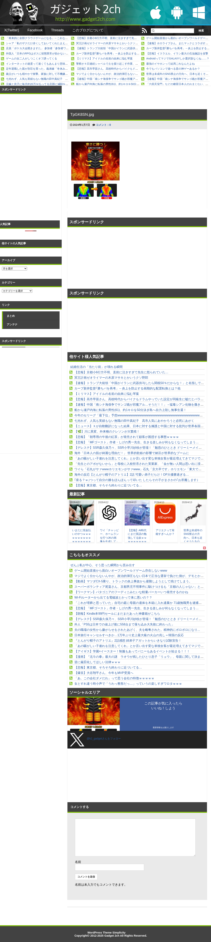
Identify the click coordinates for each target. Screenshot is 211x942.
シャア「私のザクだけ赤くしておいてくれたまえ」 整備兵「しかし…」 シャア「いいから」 (64, 43)
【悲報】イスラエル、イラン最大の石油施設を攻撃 (177, 53)
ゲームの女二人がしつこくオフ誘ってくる (31, 58)
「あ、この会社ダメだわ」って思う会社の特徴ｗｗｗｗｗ (114, 678)
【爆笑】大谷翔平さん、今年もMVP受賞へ (103, 672)
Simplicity (118, 932)
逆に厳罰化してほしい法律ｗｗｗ (97, 662)
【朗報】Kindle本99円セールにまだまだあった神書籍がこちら (117, 613)
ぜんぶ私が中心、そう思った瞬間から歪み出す (102, 565)
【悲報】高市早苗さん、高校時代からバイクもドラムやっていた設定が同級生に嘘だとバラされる (135, 68)
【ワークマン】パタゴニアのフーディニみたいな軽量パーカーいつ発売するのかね (131, 592)
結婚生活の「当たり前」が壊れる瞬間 (96, 366)
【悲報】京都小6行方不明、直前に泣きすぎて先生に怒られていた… (117, 38)
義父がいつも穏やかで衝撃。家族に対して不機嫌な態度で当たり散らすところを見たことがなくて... (66, 73)
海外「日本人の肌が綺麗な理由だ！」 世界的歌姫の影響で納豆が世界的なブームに (131, 453)
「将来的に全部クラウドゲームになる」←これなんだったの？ (43, 38)
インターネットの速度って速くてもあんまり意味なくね (39, 63)
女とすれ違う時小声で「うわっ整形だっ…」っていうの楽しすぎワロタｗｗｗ (128, 683)
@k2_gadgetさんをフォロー (104, 738)
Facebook (35, 30)
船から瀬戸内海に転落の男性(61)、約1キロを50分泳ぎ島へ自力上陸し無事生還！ (125, 84)
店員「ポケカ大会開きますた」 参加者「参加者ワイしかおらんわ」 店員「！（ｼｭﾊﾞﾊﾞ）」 (60, 48)
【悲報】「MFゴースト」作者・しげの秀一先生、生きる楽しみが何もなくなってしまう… (136, 442)
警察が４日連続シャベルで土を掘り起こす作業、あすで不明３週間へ (117, 63)
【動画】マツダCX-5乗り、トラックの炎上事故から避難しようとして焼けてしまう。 (133, 581)
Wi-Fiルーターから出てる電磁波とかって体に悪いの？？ (113, 597)
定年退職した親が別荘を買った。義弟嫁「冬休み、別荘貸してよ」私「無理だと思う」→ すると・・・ (68, 68)
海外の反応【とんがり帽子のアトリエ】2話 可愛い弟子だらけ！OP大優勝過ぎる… (131, 474)
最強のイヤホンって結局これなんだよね (170, 63)
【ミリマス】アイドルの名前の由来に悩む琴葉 (104, 58)
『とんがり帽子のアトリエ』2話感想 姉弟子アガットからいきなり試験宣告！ (127, 640)
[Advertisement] (102, 258)
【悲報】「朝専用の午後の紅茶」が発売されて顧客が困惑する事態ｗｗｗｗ (126, 436)
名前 (78, 862)
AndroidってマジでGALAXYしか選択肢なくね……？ (177, 58)
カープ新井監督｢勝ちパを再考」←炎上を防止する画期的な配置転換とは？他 (122, 53)
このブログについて (87, 30)
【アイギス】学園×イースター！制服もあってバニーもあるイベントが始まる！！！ (132, 651)
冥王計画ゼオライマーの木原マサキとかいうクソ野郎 (108, 43)
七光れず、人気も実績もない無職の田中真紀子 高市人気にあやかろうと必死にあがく (58, 78)
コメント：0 (103, 124)
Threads (57, 30)
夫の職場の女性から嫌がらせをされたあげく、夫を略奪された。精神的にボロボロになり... (137, 629)
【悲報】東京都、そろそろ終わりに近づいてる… (108, 485)
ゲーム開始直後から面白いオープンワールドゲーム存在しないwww (120, 570)
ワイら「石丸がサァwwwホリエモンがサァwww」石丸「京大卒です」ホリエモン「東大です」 (139, 469)
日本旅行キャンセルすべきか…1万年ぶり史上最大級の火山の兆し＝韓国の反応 (129, 635)
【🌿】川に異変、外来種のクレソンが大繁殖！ (107, 431)
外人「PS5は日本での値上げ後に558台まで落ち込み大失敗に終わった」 (124, 624)
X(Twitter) (11, 30)
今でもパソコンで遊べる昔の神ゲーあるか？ (173, 68)
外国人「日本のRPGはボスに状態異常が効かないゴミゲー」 (42, 53)
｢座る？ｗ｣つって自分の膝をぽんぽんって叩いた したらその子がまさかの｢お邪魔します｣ (136, 480)
